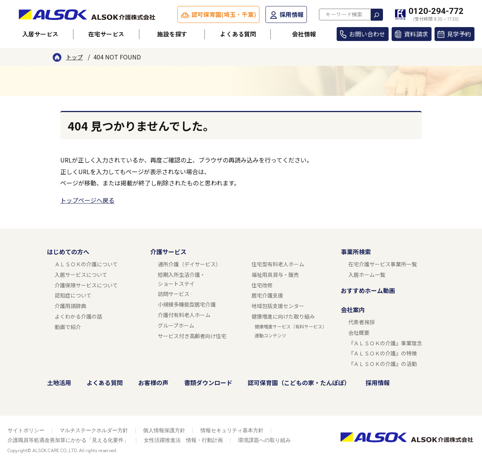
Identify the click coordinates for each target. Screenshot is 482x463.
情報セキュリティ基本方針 (232, 430)
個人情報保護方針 (164, 430)
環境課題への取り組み (264, 440)
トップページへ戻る (87, 200)
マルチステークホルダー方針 (93, 430)
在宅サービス (106, 33)
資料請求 (416, 33)
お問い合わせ (367, 33)
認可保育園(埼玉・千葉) (223, 14)
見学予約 (459, 33)
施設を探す (172, 33)
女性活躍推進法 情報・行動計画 (183, 440)
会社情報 (304, 33)
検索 (377, 15)
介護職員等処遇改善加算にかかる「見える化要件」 (68, 440)
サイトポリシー (26, 430)
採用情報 (291, 14)
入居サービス (40, 33)
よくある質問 (238, 33)
